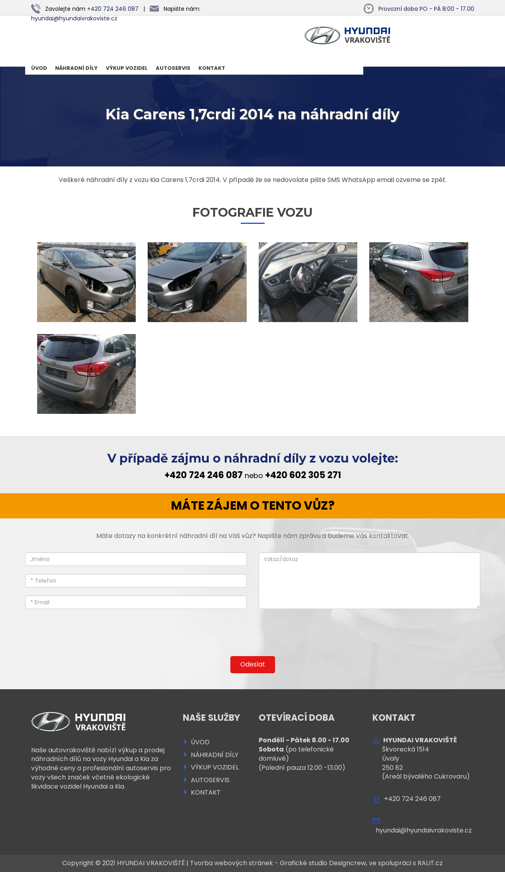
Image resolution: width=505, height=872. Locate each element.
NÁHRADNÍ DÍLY (76, 68)
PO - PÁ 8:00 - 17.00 (426, 9)
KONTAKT (211, 68)
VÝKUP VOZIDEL (127, 68)
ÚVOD (39, 68)
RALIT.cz (430, 863)
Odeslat (252, 664)
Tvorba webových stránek (231, 863)
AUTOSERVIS (173, 68)
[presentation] (252, 633)
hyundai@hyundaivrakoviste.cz (74, 18)
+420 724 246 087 (113, 9)
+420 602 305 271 (303, 475)
